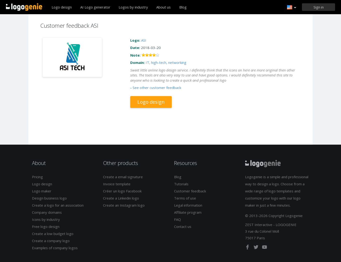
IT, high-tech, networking (166, 62)
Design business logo (49, 198)
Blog (183, 7)
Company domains (47, 212)
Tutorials (181, 184)
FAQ (177, 219)
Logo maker (41, 191)
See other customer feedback (157, 87)
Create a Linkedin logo (121, 198)
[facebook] (248, 248)
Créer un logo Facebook (122, 191)
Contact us (182, 226)
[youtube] (264, 248)
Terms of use (185, 198)
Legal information (188, 205)
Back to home (24, 7)
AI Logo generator (95, 7)
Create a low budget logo (52, 233)
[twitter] (256, 248)
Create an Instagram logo (124, 205)
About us (163, 7)
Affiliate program (188, 212)
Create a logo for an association (58, 205)
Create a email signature (123, 176)
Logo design (62, 7)
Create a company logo (51, 240)
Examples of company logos (55, 247)
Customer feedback (190, 191)
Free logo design (45, 226)
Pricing (37, 176)
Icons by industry (46, 219)
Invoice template (116, 184)
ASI (143, 40)
